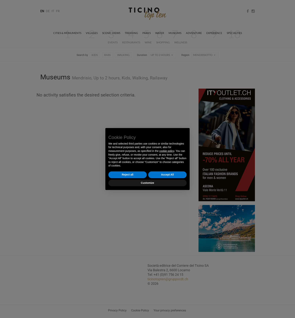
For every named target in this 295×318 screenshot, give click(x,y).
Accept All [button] (167, 174)
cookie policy (166, 150)
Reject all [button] (127, 174)
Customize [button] (147, 182)
